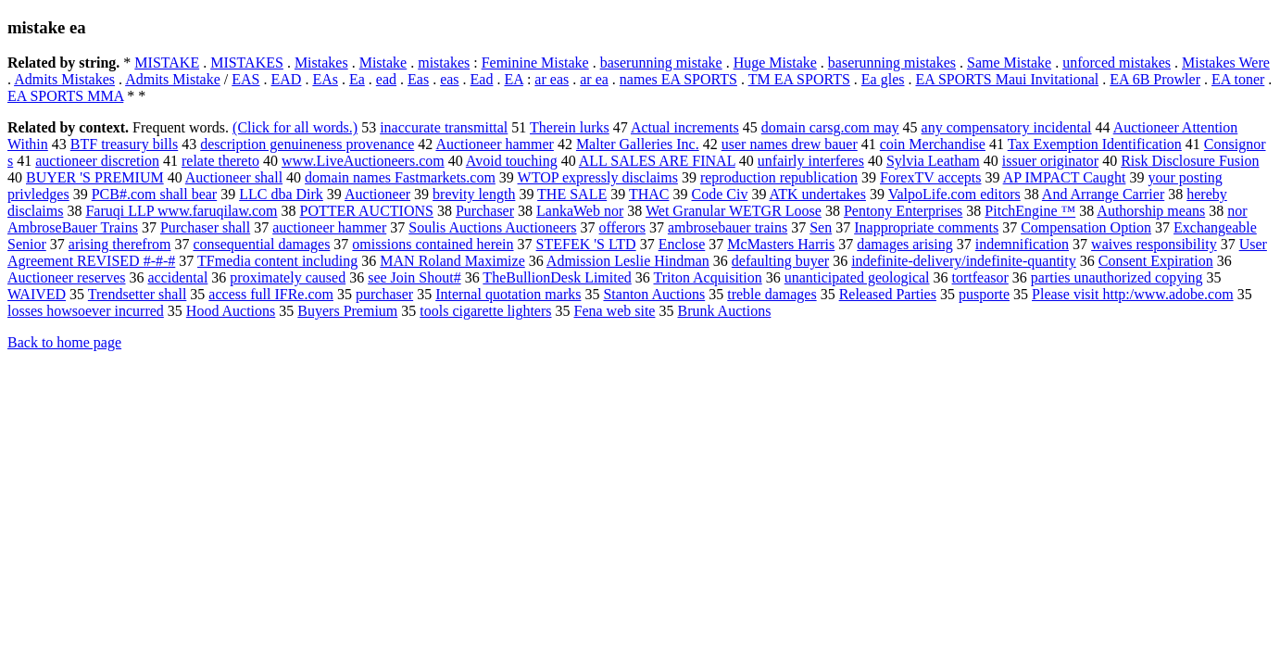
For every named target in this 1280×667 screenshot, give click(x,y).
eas (449, 79)
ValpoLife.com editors (954, 194)
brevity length (474, 194)
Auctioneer (377, 194)
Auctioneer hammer (494, 144)
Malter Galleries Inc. (637, 144)
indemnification (1022, 244)
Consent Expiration (1155, 261)
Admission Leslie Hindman (627, 261)
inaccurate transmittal (444, 127)
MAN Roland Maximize (452, 261)
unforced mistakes (1116, 62)
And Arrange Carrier (1103, 194)
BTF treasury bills (124, 144)
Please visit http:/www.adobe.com (1133, 294)
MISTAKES (246, 62)
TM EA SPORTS (799, 79)
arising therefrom (120, 244)
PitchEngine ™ (1030, 211)
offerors (622, 227)
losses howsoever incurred (85, 311)
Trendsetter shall (137, 294)
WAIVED (36, 294)
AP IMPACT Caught (1064, 177)
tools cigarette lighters (485, 311)
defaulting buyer (780, 261)
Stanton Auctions (654, 294)
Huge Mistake (775, 62)
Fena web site (614, 311)
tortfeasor (980, 277)
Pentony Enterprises (903, 211)
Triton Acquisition (708, 277)
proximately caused (287, 277)
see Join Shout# (414, 277)
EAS (245, 79)
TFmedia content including (277, 261)
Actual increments (685, 127)
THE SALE (572, 194)
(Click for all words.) (295, 127)
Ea (357, 79)
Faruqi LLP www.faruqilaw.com (181, 211)
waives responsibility (1154, 244)
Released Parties (887, 294)
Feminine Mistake (535, 62)
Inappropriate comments (926, 227)
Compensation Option (1086, 227)
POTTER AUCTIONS (366, 211)
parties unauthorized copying (1117, 277)
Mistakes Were (1226, 62)
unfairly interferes (811, 161)
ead (386, 79)
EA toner (1237, 79)
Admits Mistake (172, 79)
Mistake (383, 62)
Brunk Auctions (724, 311)
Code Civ (719, 194)
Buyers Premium (347, 311)
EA (513, 79)
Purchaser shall (205, 227)
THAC (649, 194)
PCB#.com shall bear (155, 194)
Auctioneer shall (233, 177)
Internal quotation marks (508, 294)
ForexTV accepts (930, 177)
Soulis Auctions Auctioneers (492, 227)
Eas (418, 79)
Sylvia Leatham (933, 161)
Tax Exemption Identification (1095, 144)
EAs (325, 79)
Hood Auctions (230, 311)
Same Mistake (1009, 62)
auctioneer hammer (329, 227)
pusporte (984, 294)
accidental (178, 277)
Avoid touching (512, 161)
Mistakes (321, 62)
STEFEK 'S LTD (586, 244)
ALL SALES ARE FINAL (657, 161)
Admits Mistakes (64, 79)
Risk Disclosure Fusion (1190, 161)
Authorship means (1151, 211)
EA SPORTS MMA (65, 96)
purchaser (384, 294)
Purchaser (485, 211)
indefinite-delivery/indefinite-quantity (963, 261)
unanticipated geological (857, 277)
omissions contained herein (432, 244)
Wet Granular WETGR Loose (734, 211)
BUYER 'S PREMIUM (95, 177)
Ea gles (883, 79)
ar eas (551, 79)
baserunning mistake (661, 62)
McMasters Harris (781, 244)
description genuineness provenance (307, 144)
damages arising (905, 244)
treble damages (771, 294)
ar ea (594, 79)
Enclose (682, 244)
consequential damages (261, 244)
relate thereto (220, 161)
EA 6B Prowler (1155, 79)
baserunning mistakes (892, 62)
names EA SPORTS (678, 79)
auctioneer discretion (97, 161)
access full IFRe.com (270, 294)
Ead (482, 79)
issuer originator (1050, 161)
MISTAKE (166, 62)
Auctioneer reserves (66, 277)
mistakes (444, 62)
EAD (286, 79)
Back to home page (64, 342)
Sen (820, 227)
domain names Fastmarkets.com (400, 177)
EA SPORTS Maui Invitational (1006, 79)
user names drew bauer (790, 144)
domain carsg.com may (830, 127)
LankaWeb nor (579, 211)
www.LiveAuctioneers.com (363, 161)
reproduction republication (779, 177)
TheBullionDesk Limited (557, 277)
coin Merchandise (932, 144)
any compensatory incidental (1007, 127)
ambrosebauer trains (727, 227)
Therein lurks (569, 127)
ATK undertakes (818, 194)
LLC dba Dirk (281, 194)
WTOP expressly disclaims (598, 177)
